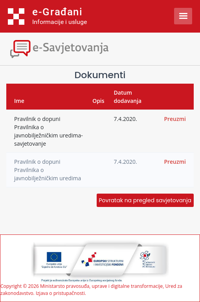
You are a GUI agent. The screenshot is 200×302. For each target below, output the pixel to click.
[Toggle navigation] (69, 48)
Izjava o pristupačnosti (60, 293)
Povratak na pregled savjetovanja (145, 200)
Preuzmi (175, 119)
